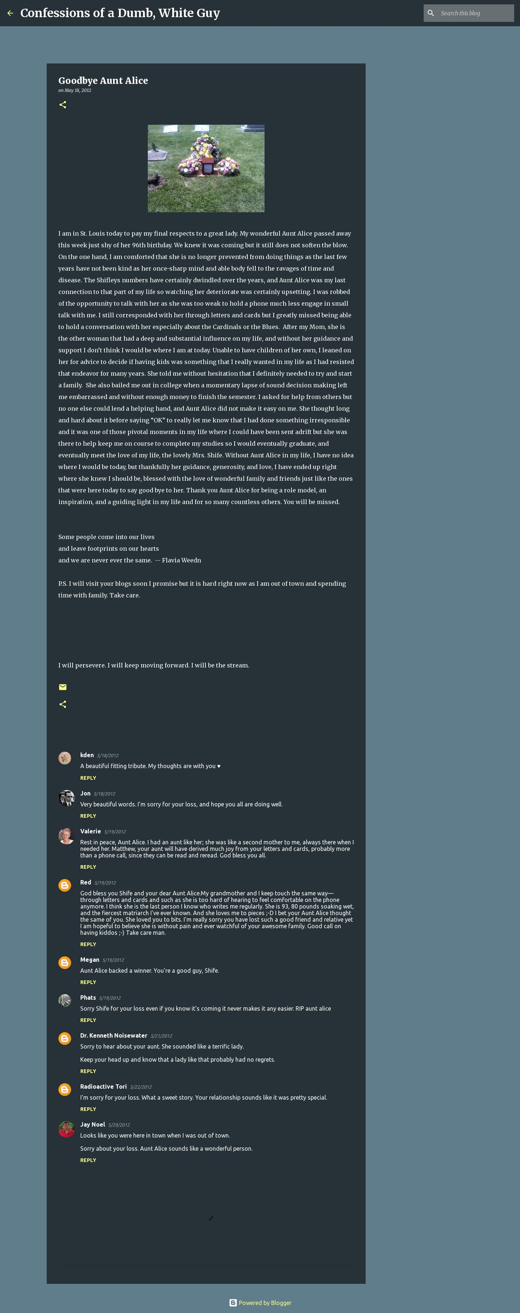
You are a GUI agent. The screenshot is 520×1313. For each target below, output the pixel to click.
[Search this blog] (476, 13)
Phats (88, 997)
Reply (88, 778)
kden (87, 755)
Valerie (90, 831)
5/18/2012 (107, 755)
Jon (85, 793)
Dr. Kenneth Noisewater (113, 1035)
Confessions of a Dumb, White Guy (120, 13)
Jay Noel (92, 1124)
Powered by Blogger (260, 1303)
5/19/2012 (115, 831)
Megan (89, 959)
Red (85, 882)
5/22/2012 (140, 1086)
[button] (62, 105)
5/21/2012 (161, 1035)
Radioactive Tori (103, 1086)
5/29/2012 (119, 1124)
